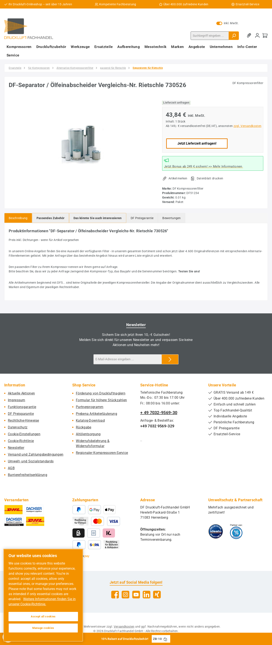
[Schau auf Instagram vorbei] (125, 594)
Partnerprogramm (89, 407)
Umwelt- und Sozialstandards (31, 461)
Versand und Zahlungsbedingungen (35, 454)
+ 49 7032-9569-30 (158, 412)
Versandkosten (124, 626)
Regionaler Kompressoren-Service (102, 453)
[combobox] (210, 35)
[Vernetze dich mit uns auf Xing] (157, 594)
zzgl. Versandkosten (248, 126)
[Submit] (170, 359)
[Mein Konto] (257, 35)
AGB (11, 468)
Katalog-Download (90, 420)
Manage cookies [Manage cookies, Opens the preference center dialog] (43, 628)
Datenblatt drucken (210, 178)
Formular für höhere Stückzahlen (101, 400)
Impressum (16, 400)
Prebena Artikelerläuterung (96, 414)
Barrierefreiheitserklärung (27, 475)
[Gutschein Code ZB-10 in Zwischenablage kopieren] (165, 639)
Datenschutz (17, 427)
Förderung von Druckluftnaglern (100, 393)
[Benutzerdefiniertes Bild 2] (236, 531)
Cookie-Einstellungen (24, 434)
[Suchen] (234, 35)
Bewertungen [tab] (171, 218)
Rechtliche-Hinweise (23, 420)
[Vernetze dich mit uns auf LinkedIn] (146, 594)
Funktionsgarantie (22, 407)
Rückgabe (83, 427)
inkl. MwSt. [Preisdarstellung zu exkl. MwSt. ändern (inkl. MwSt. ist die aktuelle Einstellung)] (227, 23)
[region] (81, 143)
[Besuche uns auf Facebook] (115, 594)
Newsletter (16, 448)
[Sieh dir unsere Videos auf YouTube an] (136, 594)
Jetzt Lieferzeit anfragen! (196, 143)
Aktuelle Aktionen (21, 393)
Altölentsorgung (88, 434)
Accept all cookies (43, 616)
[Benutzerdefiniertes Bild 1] (215, 531)
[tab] (18, 218)
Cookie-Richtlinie (21, 441)
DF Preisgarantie (21, 414)
